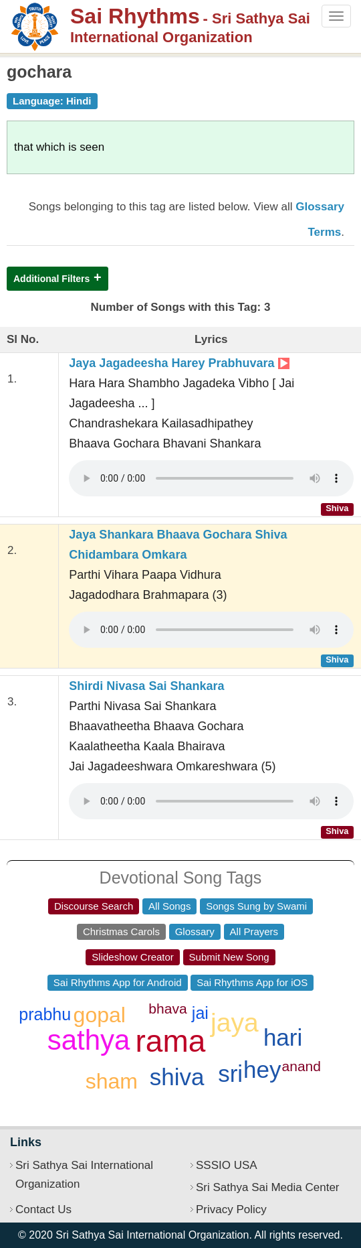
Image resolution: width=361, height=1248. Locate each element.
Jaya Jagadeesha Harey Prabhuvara (179, 363)
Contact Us (43, 1209)
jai (200, 1012)
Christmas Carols (121, 931)
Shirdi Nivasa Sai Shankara (146, 686)
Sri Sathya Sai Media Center (268, 1187)
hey (262, 1069)
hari (282, 1037)
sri (230, 1073)
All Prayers (254, 931)
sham (112, 1081)
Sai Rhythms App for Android (117, 982)
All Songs (169, 906)
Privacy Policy (231, 1209)
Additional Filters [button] (51, 278)
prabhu (45, 1014)
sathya (88, 1040)
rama (171, 1041)
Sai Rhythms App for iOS (252, 982)
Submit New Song (229, 957)
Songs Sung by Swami (256, 906)
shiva (177, 1077)
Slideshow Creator (133, 957)
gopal (100, 1015)
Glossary (195, 931)
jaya (235, 1022)
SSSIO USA (226, 1165)
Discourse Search (93, 906)
